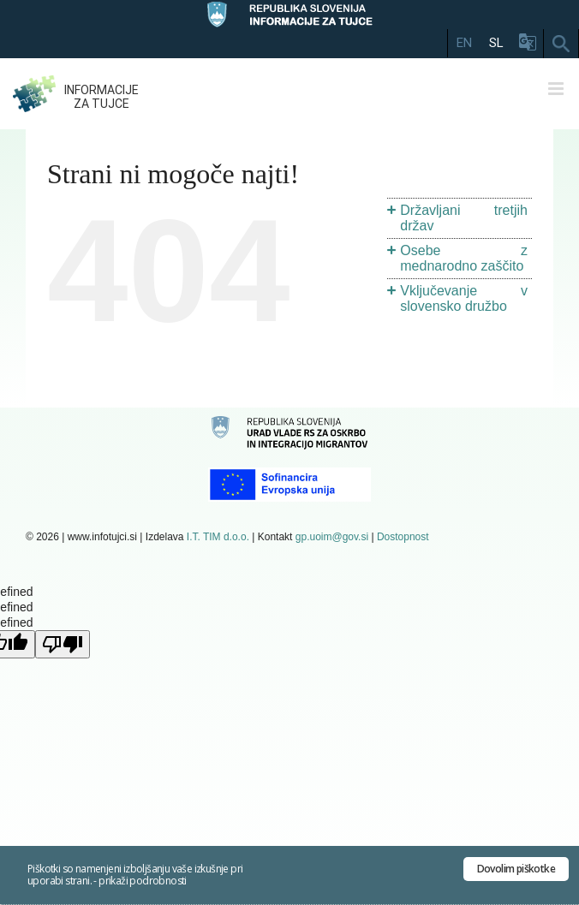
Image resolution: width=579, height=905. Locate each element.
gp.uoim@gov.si (331, 537)
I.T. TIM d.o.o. (218, 537)
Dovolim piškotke (516, 868)
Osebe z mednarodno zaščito (464, 258)
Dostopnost (403, 537)
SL (496, 43)
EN (464, 43)
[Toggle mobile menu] (557, 89)
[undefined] (62, 644)
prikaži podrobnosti (142, 880)
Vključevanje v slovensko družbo (464, 298)
